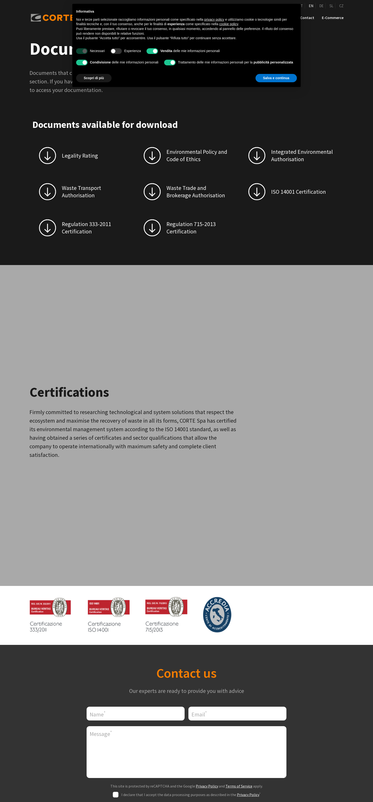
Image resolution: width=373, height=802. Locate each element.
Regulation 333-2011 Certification (86, 227)
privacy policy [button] (214, 19)
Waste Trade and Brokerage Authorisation (196, 191)
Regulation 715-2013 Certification (191, 227)
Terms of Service (239, 786)
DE (321, 5)
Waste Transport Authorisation (81, 191)
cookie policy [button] (228, 24)
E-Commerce (333, 17)
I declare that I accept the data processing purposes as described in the (190, 794)
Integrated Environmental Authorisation (302, 155)
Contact (307, 17)
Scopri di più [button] (94, 78)
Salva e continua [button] (276, 78)
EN (311, 5)
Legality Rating (80, 155)
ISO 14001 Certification (298, 191)
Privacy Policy (207, 786)
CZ (341, 5)
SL (331, 5)
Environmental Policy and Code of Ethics (197, 155)
